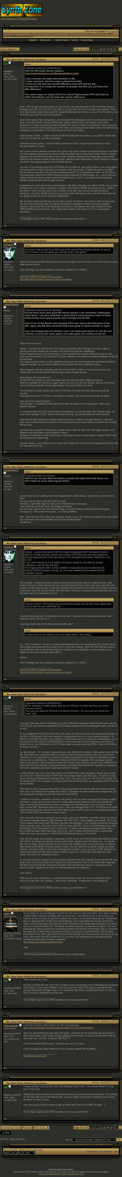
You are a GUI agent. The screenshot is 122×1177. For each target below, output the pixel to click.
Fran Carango (11, 1025)
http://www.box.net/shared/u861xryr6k (42, 942)
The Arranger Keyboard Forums (47, 33)
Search (74, 40)
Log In (114, 31)
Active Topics (62, 40)
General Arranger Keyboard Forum (86, 33)
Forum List (45, 40)
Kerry (22, 1139)
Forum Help (87, 40)
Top (4, 225)
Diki (17, 1139)
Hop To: (69, 1140)
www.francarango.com (34, 1055)
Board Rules (10, 1149)
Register (33, 40)
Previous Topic (10, 1127)
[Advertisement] (91, 11)
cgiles (6, 913)
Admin (12, 1139)
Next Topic (41, 1127)
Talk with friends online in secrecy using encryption (46, 279)
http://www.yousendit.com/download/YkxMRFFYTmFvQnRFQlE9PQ (58, 1027)
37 (114, 49)
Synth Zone (9, 33)
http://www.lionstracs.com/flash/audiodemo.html (52, 73)
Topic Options (10, 49)
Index (27, 1127)
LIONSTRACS (11, 304)
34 (104, 49)
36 (111, 49)
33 (100, 49)
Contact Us (91, 1151)
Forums (23, 33)
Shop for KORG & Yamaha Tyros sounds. (41, 276)
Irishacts (8, 244)
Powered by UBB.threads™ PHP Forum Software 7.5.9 (61, 1174)
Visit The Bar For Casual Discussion (19, 18)
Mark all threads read (30, 1149)
